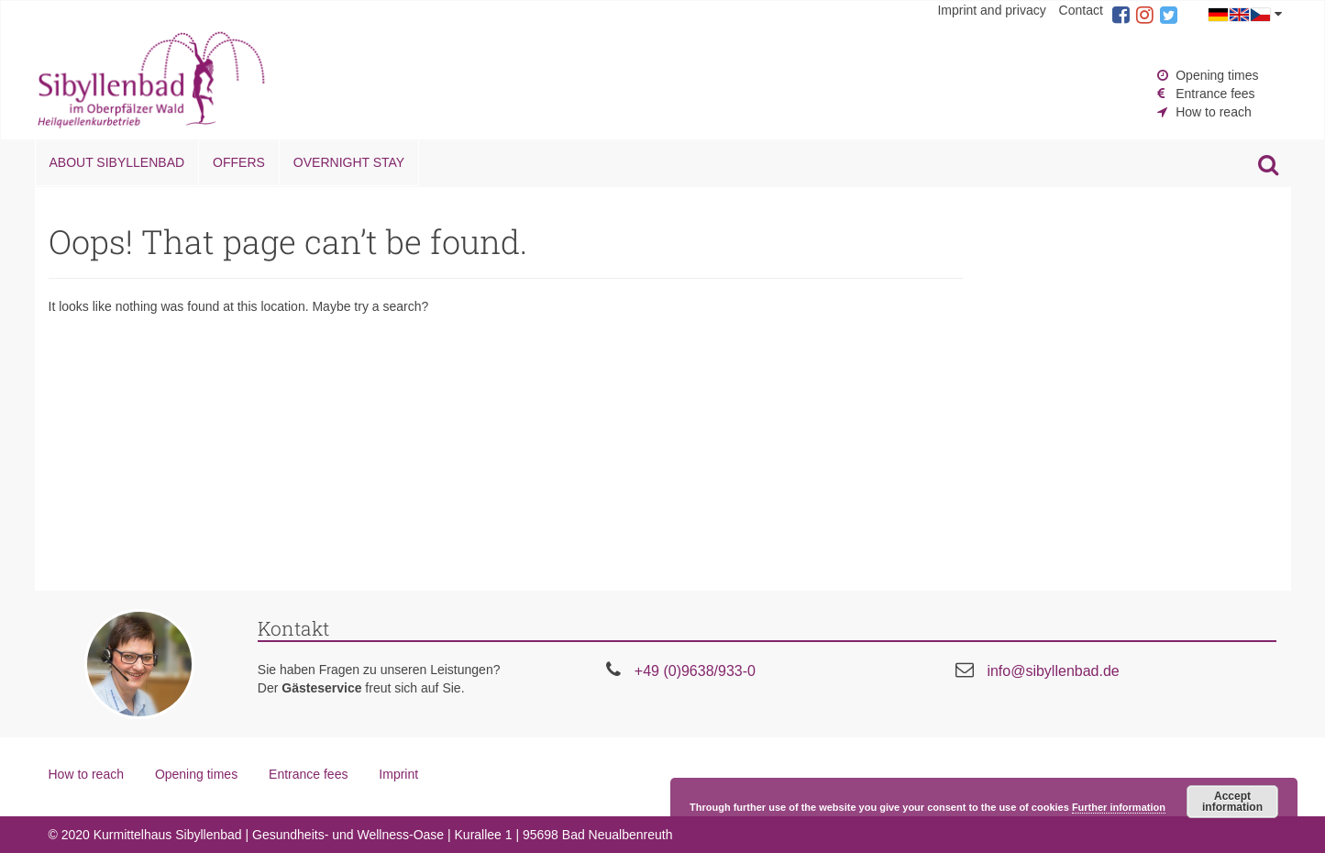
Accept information (1232, 802)
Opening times (1217, 75)
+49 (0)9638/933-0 (695, 671)
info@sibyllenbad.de (1053, 671)
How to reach (1213, 112)
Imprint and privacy (991, 10)
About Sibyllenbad (117, 162)
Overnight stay (348, 162)
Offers (239, 162)
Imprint (398, 774)
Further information (1118, 807)
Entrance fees (1215, 93)
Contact (1081, 10)
